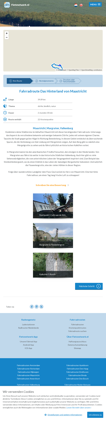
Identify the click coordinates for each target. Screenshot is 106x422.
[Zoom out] (7, 37)
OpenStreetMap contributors (91, 70)
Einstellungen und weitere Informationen (63, 415)
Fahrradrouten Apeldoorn (77, 365)
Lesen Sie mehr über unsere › (79, 407)
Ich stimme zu (95, 414)
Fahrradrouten (77, 324)
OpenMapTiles (73, 70)
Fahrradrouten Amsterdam (28, 365)
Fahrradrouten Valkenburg (28, 385)
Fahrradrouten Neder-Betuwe (77, 385)
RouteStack (62, 70)
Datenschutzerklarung (77, 345)
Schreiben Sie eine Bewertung (53, 185)
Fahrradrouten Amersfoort (28, 378)
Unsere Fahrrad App (28, 341)
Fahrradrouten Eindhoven (77, 372)
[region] (53, 50)
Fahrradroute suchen (77, 331)
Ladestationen (28, 324)
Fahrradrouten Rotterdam (28, 368)
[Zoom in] (7, 33)
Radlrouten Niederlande (28, 328)
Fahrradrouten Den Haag (77, 368)
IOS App (28, 348)
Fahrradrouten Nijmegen (28, 372)
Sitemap (77, 348)
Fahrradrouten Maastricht (28, 375)
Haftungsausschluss (77, 341)
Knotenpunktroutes (77, 328)
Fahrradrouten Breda (78, 375)
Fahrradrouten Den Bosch (77, 378)
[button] (95, 4)
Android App (28, 345)
